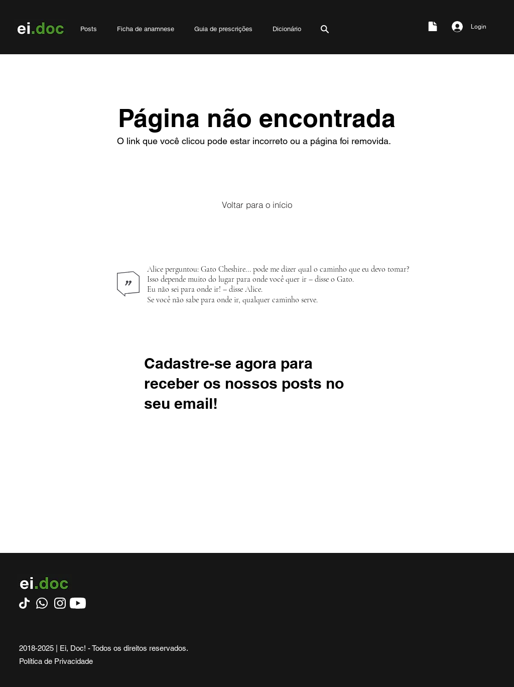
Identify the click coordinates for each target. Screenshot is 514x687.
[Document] (432, 26)
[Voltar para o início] (257, 204)
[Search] (324, 29)
